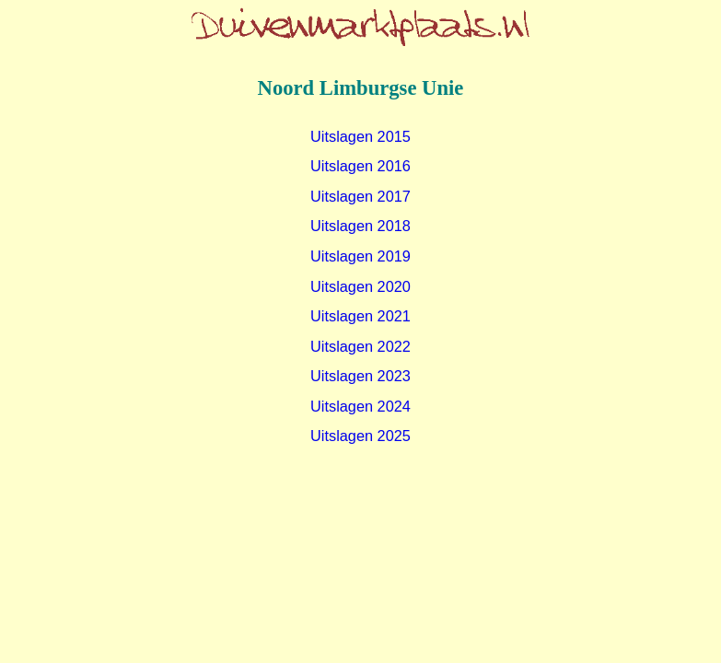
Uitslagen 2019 (360, 256)
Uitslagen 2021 (360, 316)
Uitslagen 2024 (360, 406)
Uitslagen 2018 (360, 225)
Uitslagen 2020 (360, 286)
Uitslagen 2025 (360, 435)
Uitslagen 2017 (360, 196)
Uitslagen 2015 (360, 136)
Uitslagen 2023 (360, 375)
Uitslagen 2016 (360, 165)
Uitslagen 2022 (360, 346)
